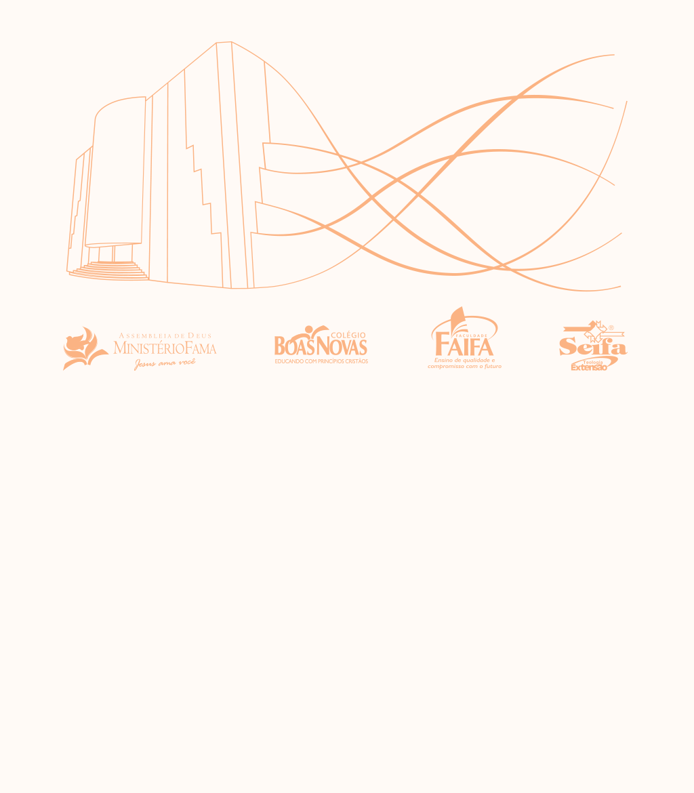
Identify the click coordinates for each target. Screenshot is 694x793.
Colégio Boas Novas (321, 339)
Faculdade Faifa (464, 339)
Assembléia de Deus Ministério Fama (139, 339)
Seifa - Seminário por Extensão (594, 339)
